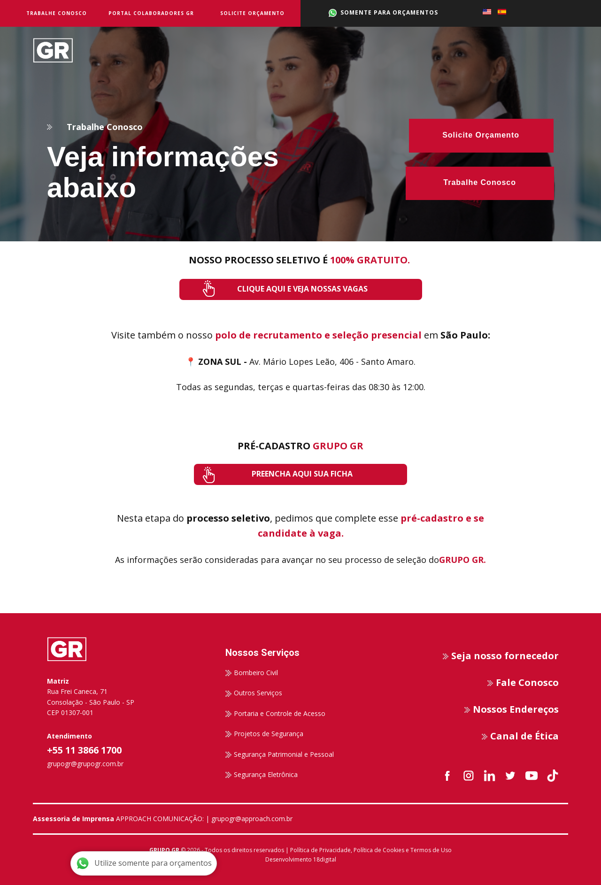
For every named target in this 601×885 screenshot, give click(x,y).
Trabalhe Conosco (56, 13)
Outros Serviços (253, 693)
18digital (324, 859)
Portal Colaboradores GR (151, 13)
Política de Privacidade (320, 850)
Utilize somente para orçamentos (144, 863)
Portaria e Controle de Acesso (275, 713)
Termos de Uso (431, 850)
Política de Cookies (379, 850)
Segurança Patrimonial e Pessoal (279, 754)
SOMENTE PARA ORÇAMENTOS (383, 12)
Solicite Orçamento (252, 13)
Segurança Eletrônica (261, 774)
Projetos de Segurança (264, 734)
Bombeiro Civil (251, 672)
